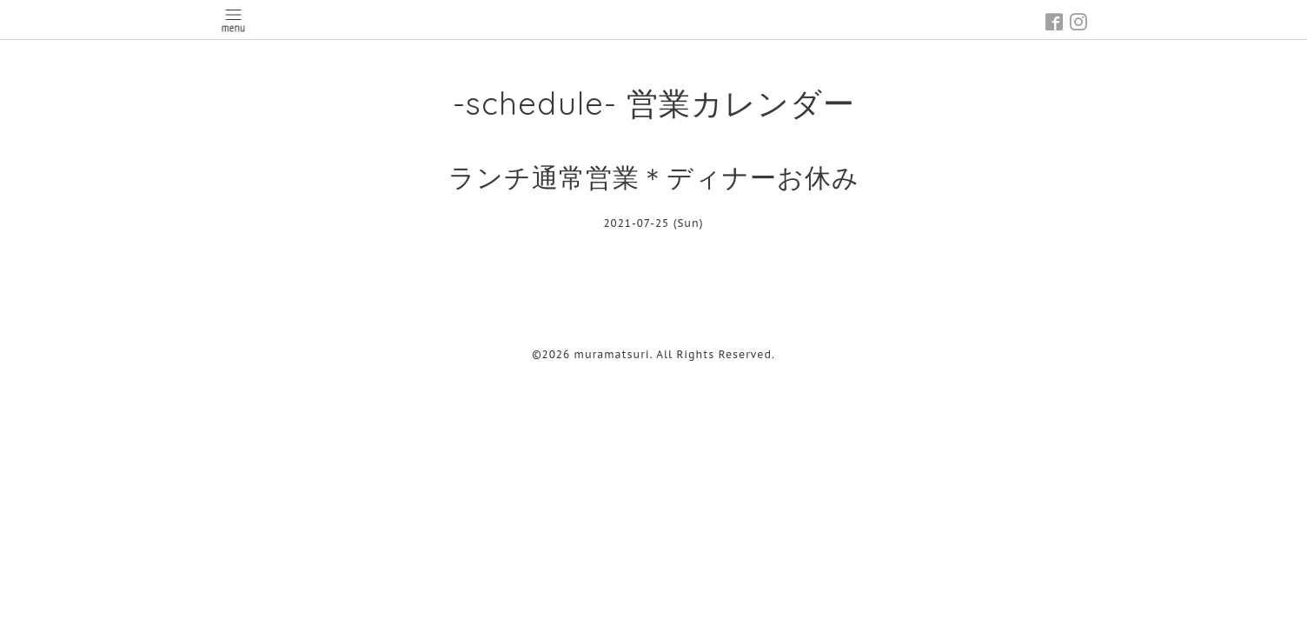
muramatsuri (612, 354)
